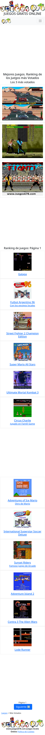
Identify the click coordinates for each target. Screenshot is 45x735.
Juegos (4, 713)
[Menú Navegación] (40, 20)
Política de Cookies (26, 731)
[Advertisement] (22, 48)
